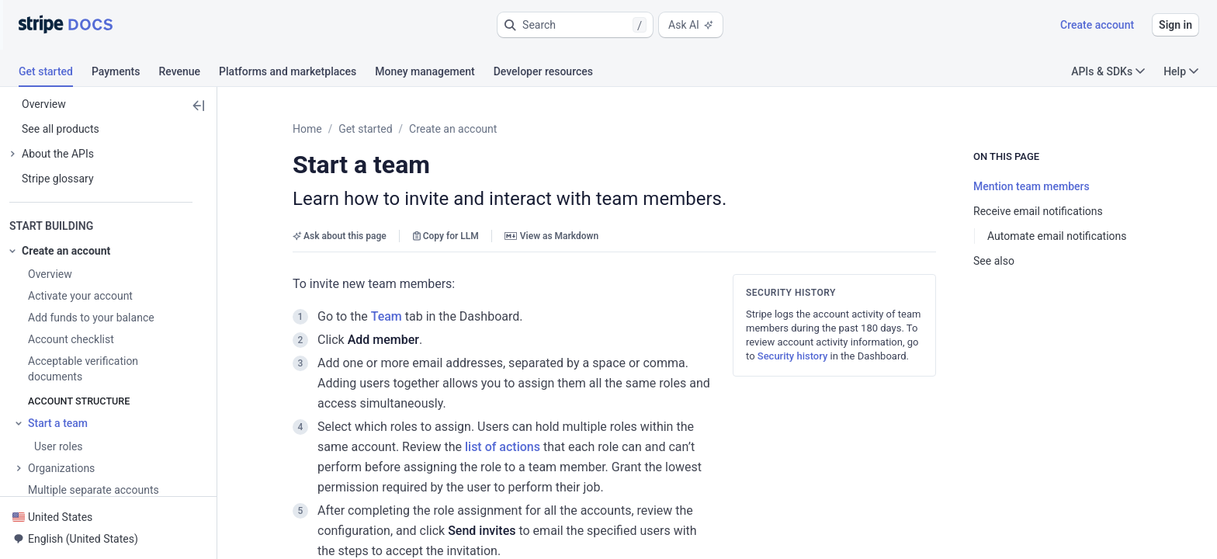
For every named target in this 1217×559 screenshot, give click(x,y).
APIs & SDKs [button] (1108, 71)
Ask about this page (340, 236)
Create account (1097, 25)
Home (307, 129)
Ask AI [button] (690, 25)
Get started (365, 129)
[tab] (55, 74)
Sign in (1175, 25)
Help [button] (1180, 71)
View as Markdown (551, 236)
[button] (575, 24)
